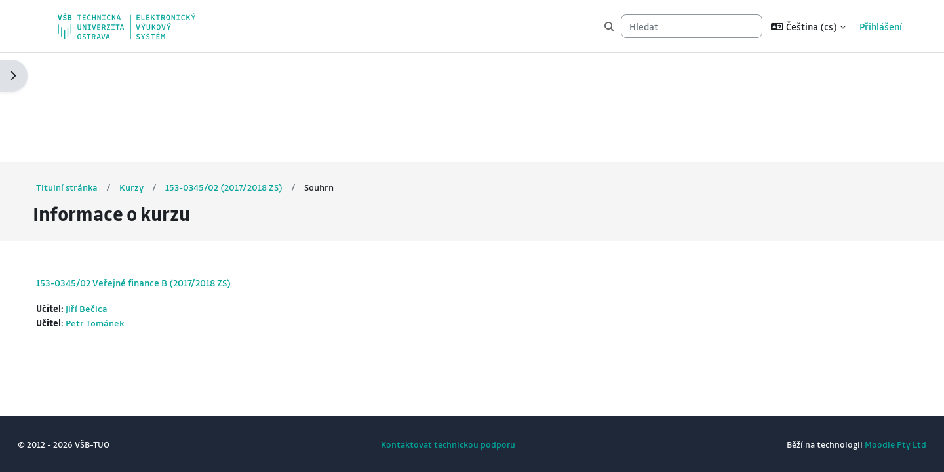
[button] (808, 26)
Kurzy (157, 78)
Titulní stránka (91, 78)
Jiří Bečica (111, 200)
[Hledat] (691, 26)
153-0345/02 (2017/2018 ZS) (250, 78)
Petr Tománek (120, 215)
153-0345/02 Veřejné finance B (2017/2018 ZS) (157, 174)
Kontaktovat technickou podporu (448, 444)
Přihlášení (880, 26)
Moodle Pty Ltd (871, 444)
